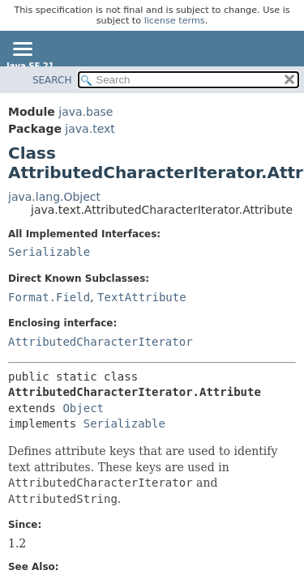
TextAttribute (141, 297)
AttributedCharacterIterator (100, 341)
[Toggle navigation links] (22, 50)
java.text (89, 128)
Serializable (49, 251)
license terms (174, 20)
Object (83, 408)
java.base (85, 111)
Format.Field (49, 297)
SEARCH (52, 80)
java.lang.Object (54, 196)
